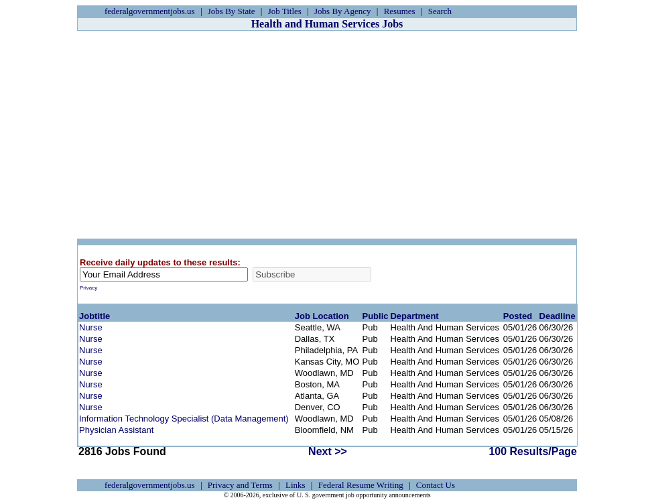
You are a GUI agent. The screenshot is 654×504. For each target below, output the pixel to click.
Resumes (399, 11)
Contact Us (435, 485)
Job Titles (285, 11)
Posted (517, 316)
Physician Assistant (116, 430)
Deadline (557, 316)
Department (414, 316)
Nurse (91, 327)
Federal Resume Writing (360, 485)
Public (376, 316)
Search (440, 11)
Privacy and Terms (240, 485)
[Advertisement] (327, 135)
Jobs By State (231, 11)
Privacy (88, 288)
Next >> (327, 451)
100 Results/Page (532, 451)
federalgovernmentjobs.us (150, 11)
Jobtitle (94, 316)
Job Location (322, 316)
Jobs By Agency (342, 11)
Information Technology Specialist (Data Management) (184, 419)
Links (295, 485)
